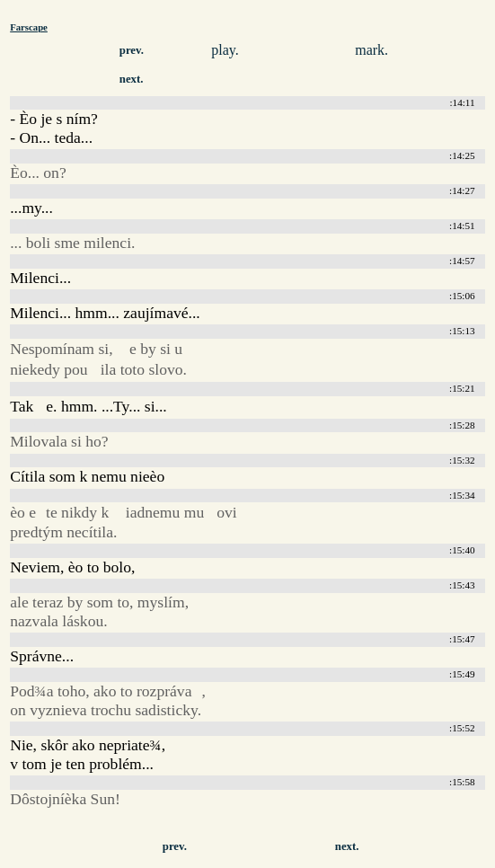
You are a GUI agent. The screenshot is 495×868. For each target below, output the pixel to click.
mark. (371, 50)
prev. (131, 50)
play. (225, 50)
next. (131, 79)
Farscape (29, 27)
